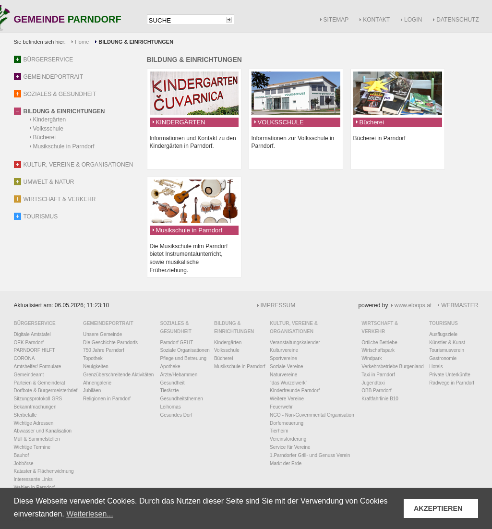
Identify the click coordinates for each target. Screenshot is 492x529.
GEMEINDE (67, 19)
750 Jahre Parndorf (103, 350)
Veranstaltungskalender (295, 342)
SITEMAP (336, 19)
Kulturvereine (284, 350)
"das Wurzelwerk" (288, 382)
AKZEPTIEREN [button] (438, 508)
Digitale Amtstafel (32, 334)
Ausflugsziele (443, 334)
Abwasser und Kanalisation (43, 430)
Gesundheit (172, 382)
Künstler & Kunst (447, 342)
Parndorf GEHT (176, 342)
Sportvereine (283, 358)
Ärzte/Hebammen (178, 374)
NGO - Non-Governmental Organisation (312, 415)
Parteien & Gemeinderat (39, 382)
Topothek (93, 358)
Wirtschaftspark (378, 350)
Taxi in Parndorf (378, 374)
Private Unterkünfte (449, 374)
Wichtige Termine (32, 447)
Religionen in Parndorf (107, 398)
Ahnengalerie (97, 382)
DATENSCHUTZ (457, 19)
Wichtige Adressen (34, 423)
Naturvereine (283, 374)
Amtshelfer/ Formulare (37, 366)
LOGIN (413, 19)
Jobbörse (24, 463)
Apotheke (170, 366)
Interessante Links (33, 479)
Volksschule (48, 128)
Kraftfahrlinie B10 (379, 398)
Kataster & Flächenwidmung (44, 471)
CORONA (24, 358)
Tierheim (279, 430)
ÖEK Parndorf (29, 342)
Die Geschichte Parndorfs (110, 342)
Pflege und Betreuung (183, 358)
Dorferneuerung (286, 423)
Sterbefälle (25, 415)
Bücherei (44, 137)
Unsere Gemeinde (102, 334)
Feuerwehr (281, 406)
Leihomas (170, 406)
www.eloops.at (413, 305)
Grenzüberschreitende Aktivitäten (118, 374)
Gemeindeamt (29, 374)
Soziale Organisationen (184, 350)
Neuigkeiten (95, 366)
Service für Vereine (290, 447)
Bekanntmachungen (35, 406)
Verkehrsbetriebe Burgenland (392, 366)
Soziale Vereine (286, 366)
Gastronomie (442, 358)
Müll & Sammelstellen (37, 439)
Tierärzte (169, 390)
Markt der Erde (285, 463)
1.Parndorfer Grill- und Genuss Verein (310, 455)
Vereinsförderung (288, 439)
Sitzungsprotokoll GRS (38, 398)
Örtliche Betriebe (379, 342)
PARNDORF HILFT (34, 350)
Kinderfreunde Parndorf (295, 390)
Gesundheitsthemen (181, 398)
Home (82, 42)
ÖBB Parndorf (376, 390)
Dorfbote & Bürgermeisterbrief (46, 390)
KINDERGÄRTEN (180, 122)
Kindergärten (49, 119)
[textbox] (186, 20)
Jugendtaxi (372, 382)
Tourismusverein (446, 350)
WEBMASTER (459, 305)
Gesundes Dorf (176, 415)
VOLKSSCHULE (281, 122)
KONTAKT (376, 19)
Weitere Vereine (287, 398)
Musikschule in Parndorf (64, 146)
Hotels (436, 366)
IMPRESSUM (278, 305)
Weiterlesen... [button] (89, 514)
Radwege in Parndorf (451, 382)
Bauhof (21, 455)
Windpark (371, 358)
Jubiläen (92, 390)
